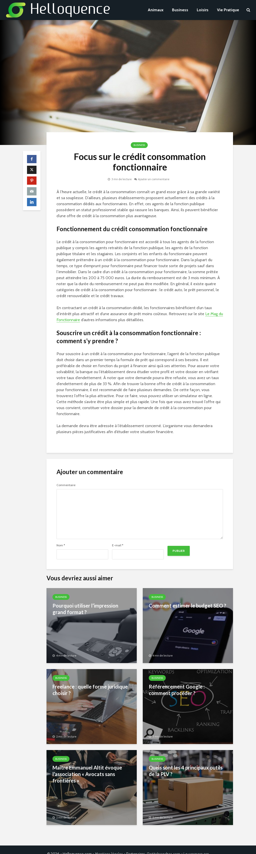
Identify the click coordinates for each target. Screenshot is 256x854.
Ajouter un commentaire (154, 179)
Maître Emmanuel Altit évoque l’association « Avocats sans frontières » (87, 774)
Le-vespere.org (196, 845)
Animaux (156, 9)
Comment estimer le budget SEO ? (187, 606)
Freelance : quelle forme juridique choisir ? (90, 690)
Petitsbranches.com (163, 845)
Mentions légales (109, 845)
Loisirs (202, 9)
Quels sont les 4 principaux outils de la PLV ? (185, 771)
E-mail (117, 545)
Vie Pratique (228, 9)
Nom (60, 545)
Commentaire (66, 485)
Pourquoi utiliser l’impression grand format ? (85, 609)
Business (180, 9)
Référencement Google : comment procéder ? (177, 690)
